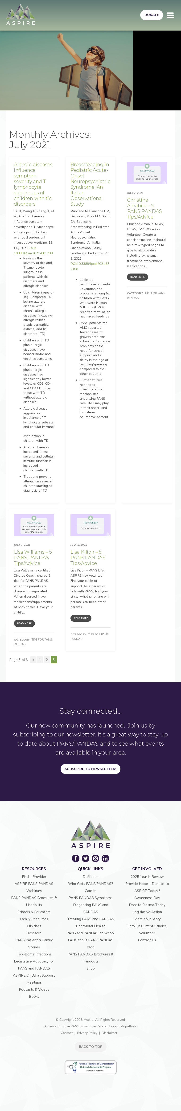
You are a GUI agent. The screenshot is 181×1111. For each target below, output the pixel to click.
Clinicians (34, 926)
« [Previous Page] (33, 659)
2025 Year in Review (147, 876)
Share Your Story (147, 919)
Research (34, 933)
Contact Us (147, 940)
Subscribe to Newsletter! (90, 769)
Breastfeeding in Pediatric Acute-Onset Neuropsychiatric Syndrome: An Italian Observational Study (90, 184)
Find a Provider (34, 876)
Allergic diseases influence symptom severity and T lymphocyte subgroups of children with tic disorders (33, 184)
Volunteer (147, 933)
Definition (91, 876)
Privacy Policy (87, 1033)
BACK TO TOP (90, 1046)
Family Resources (34, 919)
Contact (67, 1033)
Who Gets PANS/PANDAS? (90, 883)
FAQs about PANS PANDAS (90, 940)
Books (34, 996)
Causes (90, 890)
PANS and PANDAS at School (90, 933)
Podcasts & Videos (34, 989)
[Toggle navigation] (170, 15)
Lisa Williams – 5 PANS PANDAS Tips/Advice (33, 557)
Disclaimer (109, 1033)
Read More (137, 277)
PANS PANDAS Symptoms (90, 898)
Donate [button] (151, 15)
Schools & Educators (33, 912)
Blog (91, 947)
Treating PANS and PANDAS (90, 919)
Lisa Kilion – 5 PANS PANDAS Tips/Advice (87, 557)
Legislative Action (147, 912)
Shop (90, 968)
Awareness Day (147, 898)
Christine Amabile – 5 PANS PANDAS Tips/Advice (144, 208)
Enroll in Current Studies (147, 926)
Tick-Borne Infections (34, 954)
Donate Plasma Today (147, 905)
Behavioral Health (90, 926)
